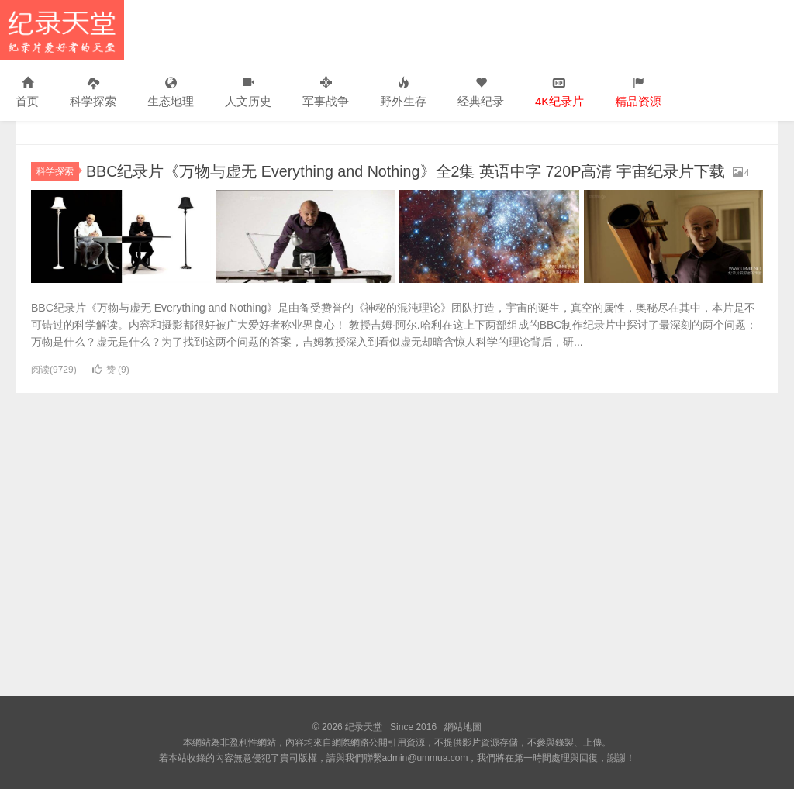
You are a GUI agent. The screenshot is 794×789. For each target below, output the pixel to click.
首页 (27, 93)
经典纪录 (480, 93)
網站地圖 (463, 727)
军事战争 (325, 93)
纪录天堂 (62, 30)
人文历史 (248, 93)
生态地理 (170, 93)
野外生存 (403, 93)
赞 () (110, 389)
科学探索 (93, 93)
